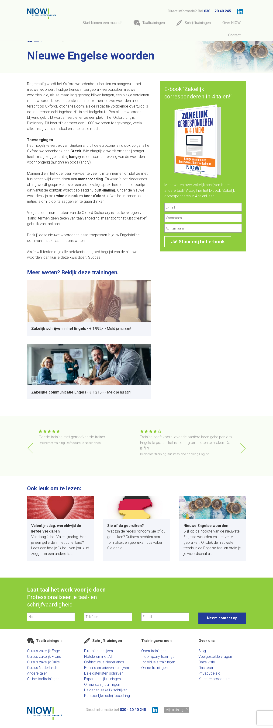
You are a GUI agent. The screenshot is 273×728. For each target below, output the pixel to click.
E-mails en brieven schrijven (106, 667)
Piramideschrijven (98, 651)
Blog (202, 651)
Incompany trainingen (158, 656)
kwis (73, 257)
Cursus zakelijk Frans (44, 656)
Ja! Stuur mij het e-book (198, 241)
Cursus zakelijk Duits (43, 662)
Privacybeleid (209, 673)
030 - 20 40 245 (133, 709)
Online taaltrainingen (43, 679)
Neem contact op (222, 618)
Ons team (206, 667)
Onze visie (206, 662)
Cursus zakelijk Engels (44, 651)
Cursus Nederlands (42, 667)
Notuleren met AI (98, 656)
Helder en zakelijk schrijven (106, 690)
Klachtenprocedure (214, 679)
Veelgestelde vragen (215, 656)
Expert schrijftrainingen (102, 679)
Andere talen (37, 673)
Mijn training (174, 710)
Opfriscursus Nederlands (104, 662)
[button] (243, 448)
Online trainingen (154, 667)
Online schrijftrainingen (102, 684)
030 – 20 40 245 (217, 11)
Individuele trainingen (158, 662)
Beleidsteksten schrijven (103, 673)
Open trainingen (153, 651)
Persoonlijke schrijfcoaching (107, 695)
